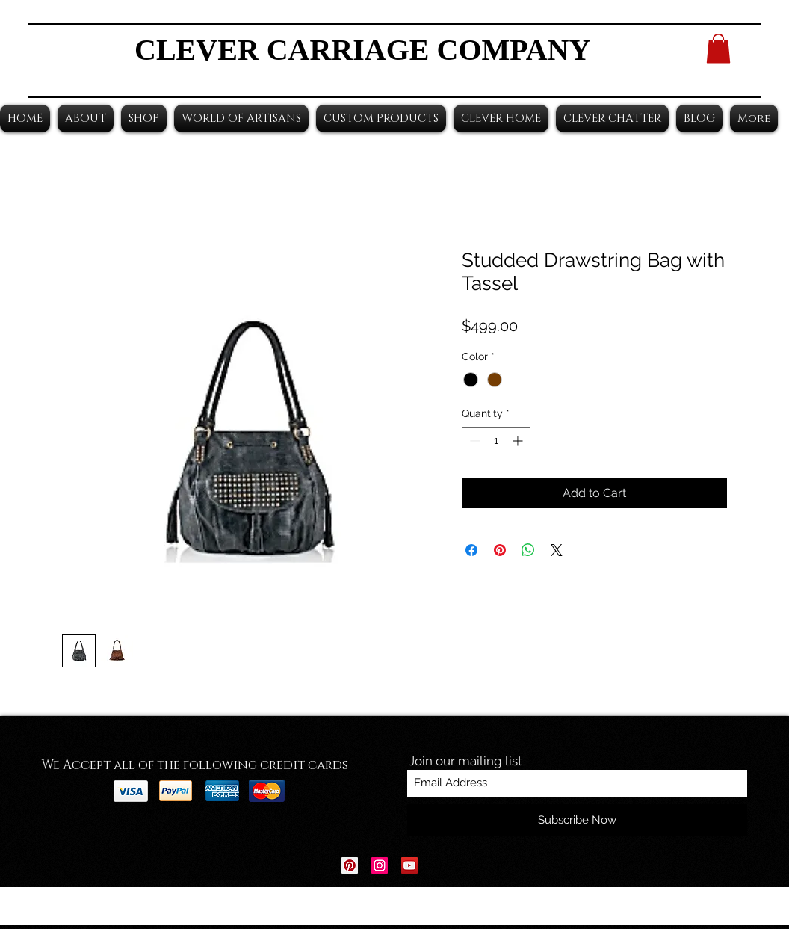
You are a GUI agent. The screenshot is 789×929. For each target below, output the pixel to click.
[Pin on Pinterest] (500, 550)
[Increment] (519, 441)
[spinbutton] (496, 441)
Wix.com (487, 906)
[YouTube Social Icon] (409, 865)
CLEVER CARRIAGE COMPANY (362, 50)
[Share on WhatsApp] (528, 550)
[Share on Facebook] (471, 550)
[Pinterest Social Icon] (349, 865)
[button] (718, 48)
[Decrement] (473, 441)
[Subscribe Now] (577, 820)
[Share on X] (557, 550)
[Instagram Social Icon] (379, 865)
